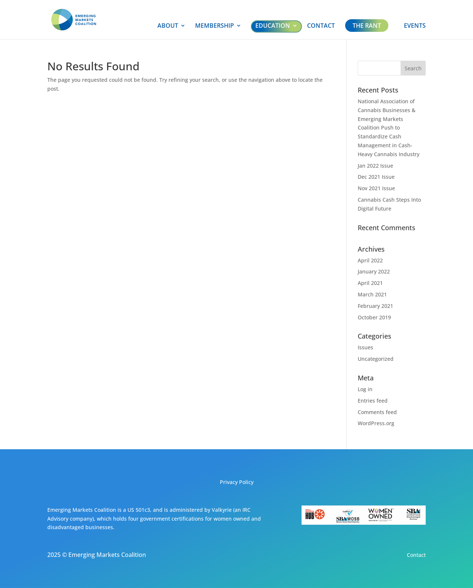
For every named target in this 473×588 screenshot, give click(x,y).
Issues (365, 347)
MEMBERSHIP (214, 26)
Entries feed (373, 400)
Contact (416, 554)
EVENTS (415, 26)
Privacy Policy (236, 481)
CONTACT (321, 26)
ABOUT (167, 26)
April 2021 (370, 282)
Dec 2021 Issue (376, 176)
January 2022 (374, 271)
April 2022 (370, 260)
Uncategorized (376, 358)
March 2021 (372, 294)
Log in (365, 389)
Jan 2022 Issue (375, 165)
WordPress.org (376, 423)
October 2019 (374, 317)
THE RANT (367, 25)
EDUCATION (272, 25)
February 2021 (375, 305)
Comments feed (377, 412)
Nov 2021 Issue (376, 188)
